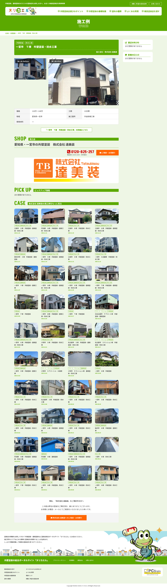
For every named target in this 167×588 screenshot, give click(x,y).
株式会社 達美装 (111, 52)
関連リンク (29, 575)
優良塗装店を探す (152, 11)
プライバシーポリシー (59, 560)
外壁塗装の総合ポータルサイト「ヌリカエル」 (26, 560)
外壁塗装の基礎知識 (97, 11)
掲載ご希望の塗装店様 (139, 4)
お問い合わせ (155, 4)
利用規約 (71, 560)
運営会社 (80, 560)
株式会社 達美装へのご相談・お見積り (66, 517)
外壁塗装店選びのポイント (71, 11)
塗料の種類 (116, 11)
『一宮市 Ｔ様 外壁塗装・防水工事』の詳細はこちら (66, 130)
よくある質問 (133, 11)
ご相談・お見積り (107, 152)
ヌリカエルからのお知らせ (33, 569)
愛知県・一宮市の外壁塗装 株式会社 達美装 (44, 144)
